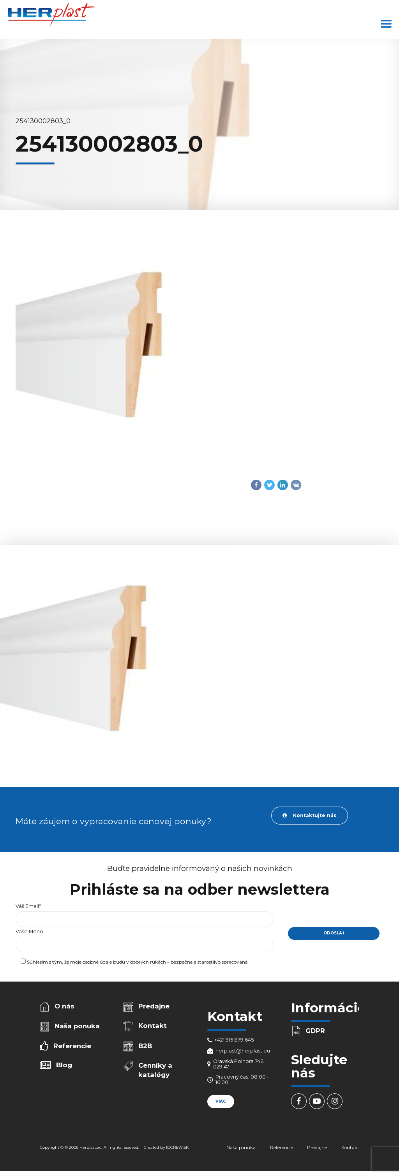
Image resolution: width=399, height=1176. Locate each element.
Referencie (72, 1046)
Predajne (153, 1006)
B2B (145, 1046)
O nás (64, 1006)
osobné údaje (97, 962)
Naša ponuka (77, 1026)
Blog (64, 1065)
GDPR (315, 1031)
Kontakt (152, 1025)
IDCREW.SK (177, 1147)
